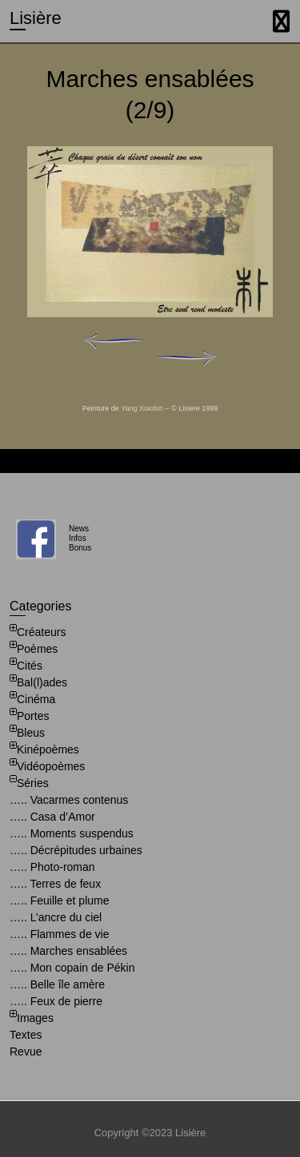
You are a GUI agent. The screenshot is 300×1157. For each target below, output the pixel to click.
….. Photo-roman (52, 867)
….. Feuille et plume (60, 900)
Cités (29, 665)
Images (35, 1018)
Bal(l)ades (42, 682)
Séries (33, 783)
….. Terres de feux (55, 883)
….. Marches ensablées (68, 950)
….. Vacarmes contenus (69, 799)
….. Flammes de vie (59, 934)
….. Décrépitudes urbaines (76, 850)
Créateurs (41, 632)
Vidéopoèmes (51, 766)
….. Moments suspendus (72, 833)
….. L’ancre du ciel (56, 917)
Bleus (31, 732)
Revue (26, 1051)
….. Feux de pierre (56, 1001)
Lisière (36, 18)
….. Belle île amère (57, 984)
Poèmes (37, 648)
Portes (33, 716)
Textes (26, 1034)
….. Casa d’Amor (52, 816)
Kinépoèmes (48, 749)
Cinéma (36, 699)
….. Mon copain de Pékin (72, 967)
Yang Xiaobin (142, 408)
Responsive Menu (281, 21)
